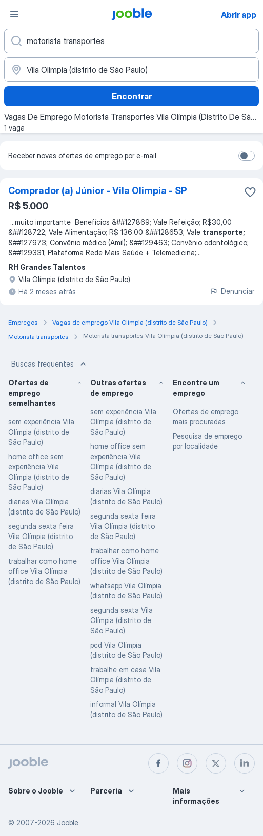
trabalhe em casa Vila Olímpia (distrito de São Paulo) (125, 679)
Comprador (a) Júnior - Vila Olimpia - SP (97, 190)
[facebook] (158, 763)
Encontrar (132, 96)
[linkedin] (244, 763)
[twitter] (216, 763)
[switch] (246, 156)
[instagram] (187, 763)
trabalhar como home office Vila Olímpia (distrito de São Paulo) (44, 571)
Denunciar (232, 291)
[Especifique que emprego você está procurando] (131, 41)
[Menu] (14, 14)
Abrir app (238, 15)
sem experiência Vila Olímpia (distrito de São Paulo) (41, 431)
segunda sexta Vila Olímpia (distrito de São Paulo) (121, 620)
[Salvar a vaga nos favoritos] (250, 192)
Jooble (67, 822)
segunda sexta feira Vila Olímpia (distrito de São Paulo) (41, 536)
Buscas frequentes (49, 364)
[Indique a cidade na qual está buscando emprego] (131, 69)
